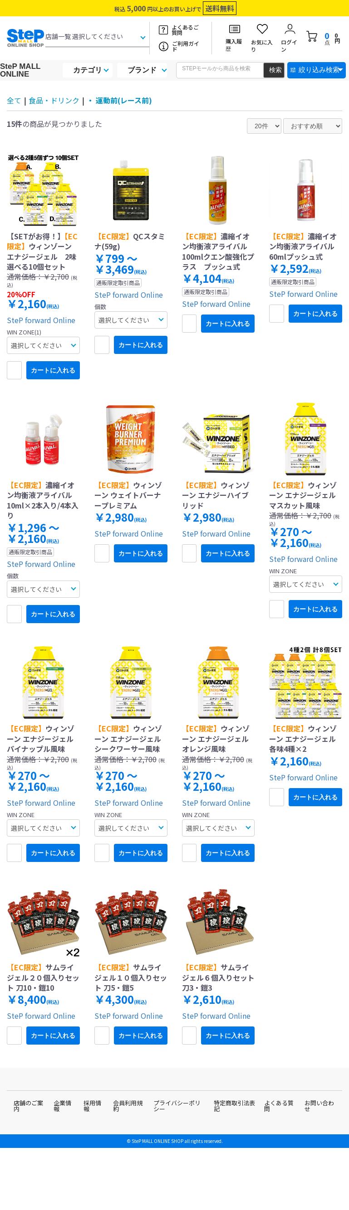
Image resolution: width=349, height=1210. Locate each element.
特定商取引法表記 (234, 1106)
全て (14, 100)
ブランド (142, 70)
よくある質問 (279, 1106)
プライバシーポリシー (177, 1106)
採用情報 (92, 1106)
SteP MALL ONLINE (20, 70)
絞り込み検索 (319, 69)
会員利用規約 (128, 1106)
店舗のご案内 (28, 1106)
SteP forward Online (41, 320)
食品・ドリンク (54, 100)
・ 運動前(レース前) (119, 100)
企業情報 (62, 1106)
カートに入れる (53, 370)
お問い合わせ (319, 1106)
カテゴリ (87, 70)
